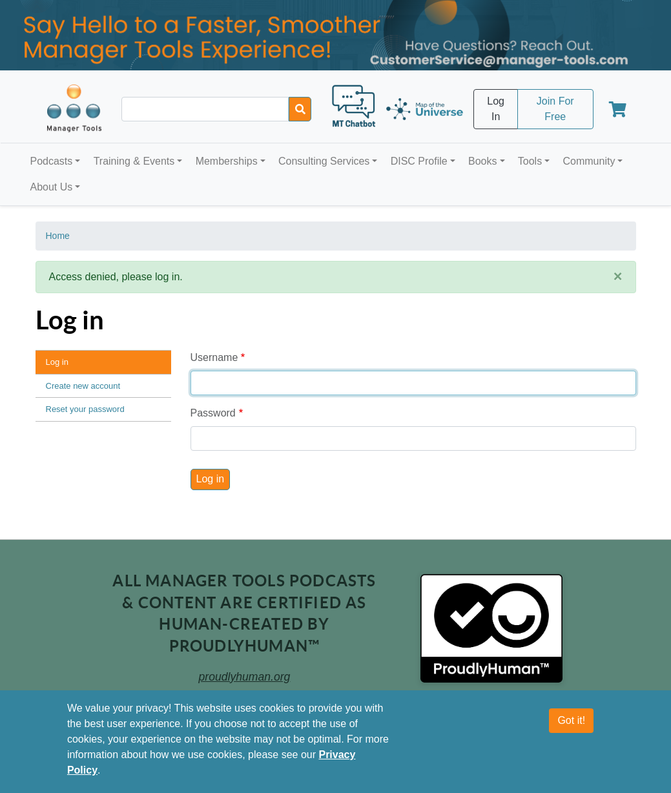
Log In (495, 109)
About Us (51, 186)
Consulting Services (323, 161)
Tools (530, 161)
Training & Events (134, 161)
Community (589, 161)
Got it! (571, 720)
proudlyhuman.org (245, 676)
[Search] (300, 109)
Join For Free (555, 109)
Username (214, 357)
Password (213, 412)
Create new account (83, 386)
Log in (57, 362)
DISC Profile (419, 161)
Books (482, 161)
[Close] (618, 277)
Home (58, 236)
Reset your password (85, 409)
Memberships (227, 161)
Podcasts (51, 161)
